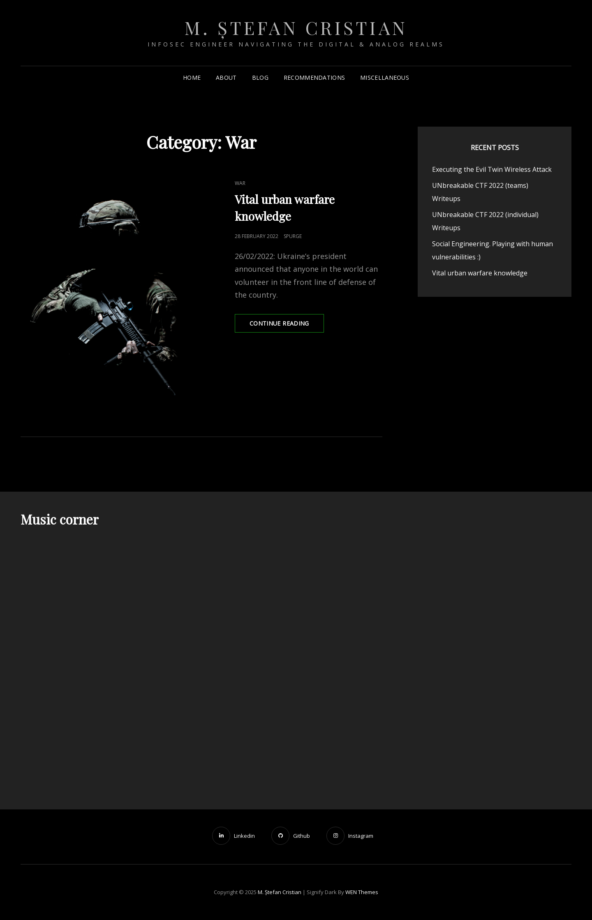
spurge (293, 236)
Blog (260, 77)
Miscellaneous (384, 77)
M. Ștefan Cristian (296, 27)
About (226, 77)
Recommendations (314, 77)
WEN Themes (361, 892)
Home (192, 77)
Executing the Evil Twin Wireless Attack (492, 169)
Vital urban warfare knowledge (479, 272)
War (240, 183)
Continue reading (287, 326)
